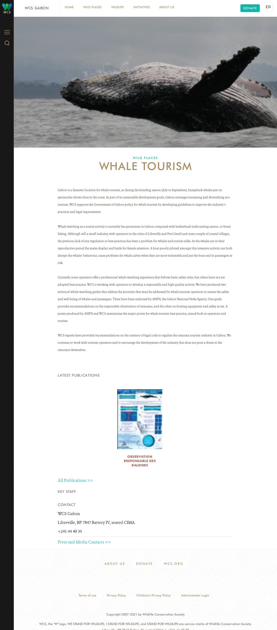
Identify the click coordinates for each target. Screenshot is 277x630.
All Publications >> (75, 480)
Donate (250, 8)
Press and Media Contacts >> (84, 542)
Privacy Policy (116, 595)
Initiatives (141, 7)
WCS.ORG (173, 563)
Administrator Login (195, 595)
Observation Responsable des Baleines (140, 461)
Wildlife (117, 7)
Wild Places (92, 7)
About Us (166, 7)
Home (69, 7)
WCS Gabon (37, 8)
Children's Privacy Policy (153, 595)
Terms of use (87, 595)
